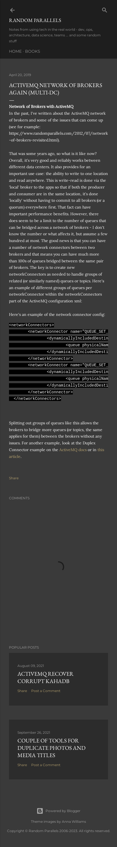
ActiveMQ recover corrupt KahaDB (45, 677)
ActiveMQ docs (73, 449)
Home (15, 51)
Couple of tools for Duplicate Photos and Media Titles (51, 748)
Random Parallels (35, 20)
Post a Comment (45, 691)
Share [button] (14, 478)
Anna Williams (74, 821)
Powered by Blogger (58, 811)
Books (32, 51)
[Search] (104, 8)
